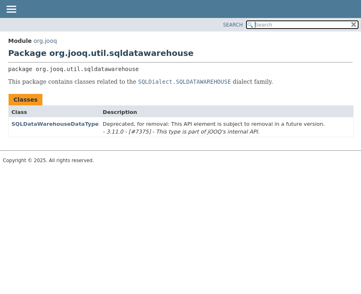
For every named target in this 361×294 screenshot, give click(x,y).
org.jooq (45, 41)
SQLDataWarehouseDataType (55, 124)
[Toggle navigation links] (11, 10)
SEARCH (233, 25)
